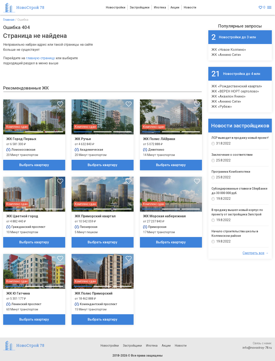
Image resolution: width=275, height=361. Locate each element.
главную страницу (40, 58)
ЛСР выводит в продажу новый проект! (240, 137)
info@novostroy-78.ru (257, 347)
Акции (174, 7)
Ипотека (160, 7)
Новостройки (115, 7)
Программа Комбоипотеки (230, 171)
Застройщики (139, 7)
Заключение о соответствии (232, 154)
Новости (190, 7)
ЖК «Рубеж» (221, 107)
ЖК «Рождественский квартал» (236, 86)
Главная (8, 19)
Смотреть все (253, 253)
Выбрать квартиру (34, 165)
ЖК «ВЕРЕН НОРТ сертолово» (235, 91)
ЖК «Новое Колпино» (228, 50)
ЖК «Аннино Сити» (226, 55)
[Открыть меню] (269, 7)
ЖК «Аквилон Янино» (228, 96)
